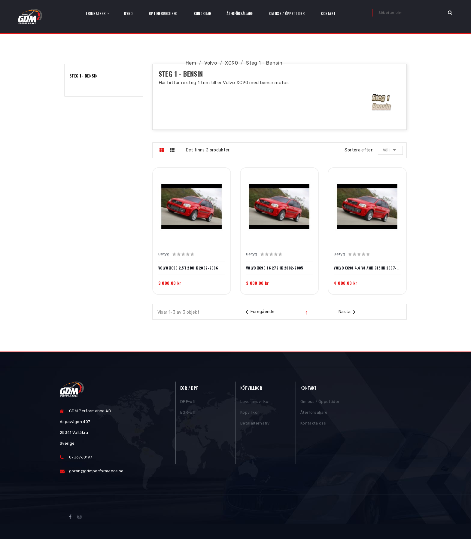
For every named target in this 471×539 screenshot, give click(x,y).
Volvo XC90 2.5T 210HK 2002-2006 (188, 268)
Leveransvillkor (255, 402)
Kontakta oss (313, 424)
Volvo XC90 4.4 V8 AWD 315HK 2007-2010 (367, 268)
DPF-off (188, 402)
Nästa (348, 312)
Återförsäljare (314, 413)
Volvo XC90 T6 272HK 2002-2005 (274, 268)
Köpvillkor (249, 413)
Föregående (259, 312)
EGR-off (188, 413)
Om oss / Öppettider (319, 402)
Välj (391, 150)
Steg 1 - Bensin (83, 75)
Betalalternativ (254, 424)
